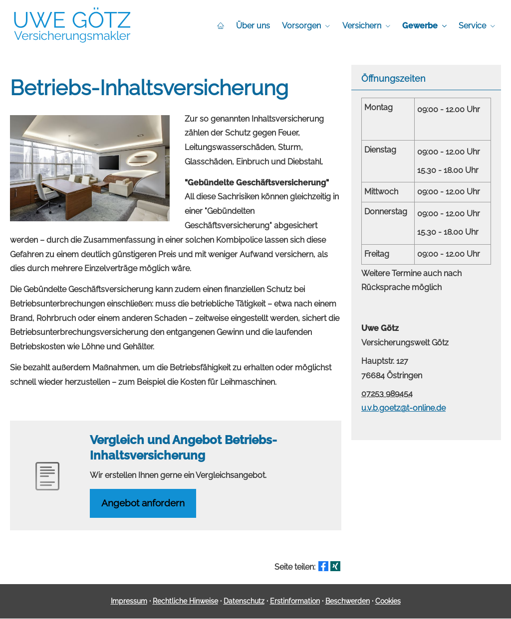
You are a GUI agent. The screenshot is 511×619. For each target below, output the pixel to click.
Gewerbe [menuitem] (420, 25)
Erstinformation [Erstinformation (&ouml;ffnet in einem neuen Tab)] (295, 602)
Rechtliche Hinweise (185, 602)
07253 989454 (387, 393)
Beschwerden (347, 602)
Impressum (129, 602)
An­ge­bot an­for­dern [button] (144, 503)
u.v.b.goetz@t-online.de (403, 408)
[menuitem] (221, 25)
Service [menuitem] (472, 25)
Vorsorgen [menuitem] (301, 25)
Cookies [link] (388, 602)
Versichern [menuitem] (361, 25)
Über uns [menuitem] (253, 25)
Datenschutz (244, 602)
